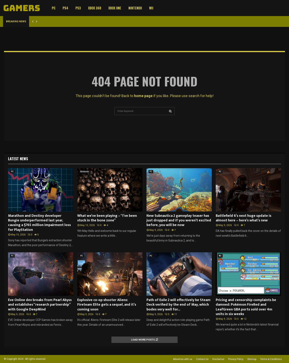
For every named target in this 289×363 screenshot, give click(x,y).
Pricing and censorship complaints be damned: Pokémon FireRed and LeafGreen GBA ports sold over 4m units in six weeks (246, 307)
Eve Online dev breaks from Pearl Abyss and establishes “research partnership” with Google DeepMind (40, 304)
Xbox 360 (94, 8)
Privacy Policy (235, 359)
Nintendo (135, 8)
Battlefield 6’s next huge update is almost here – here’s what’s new (243, 218)
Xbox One (114, 8)
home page (143, 96)
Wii (151, 8)
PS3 (78, 8)
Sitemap (251, 359)
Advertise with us (182, 359)
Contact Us (202, 359)
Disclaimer (218, 359)
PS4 (65, 8)
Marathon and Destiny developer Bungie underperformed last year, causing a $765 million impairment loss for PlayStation (39, 223)
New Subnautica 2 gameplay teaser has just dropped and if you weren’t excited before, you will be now (179, 220)
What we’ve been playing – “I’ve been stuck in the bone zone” (107, 218)
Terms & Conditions (271, 359)
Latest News (18, 158)
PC (53, 8)
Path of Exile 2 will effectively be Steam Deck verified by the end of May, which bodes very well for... (179, 304)
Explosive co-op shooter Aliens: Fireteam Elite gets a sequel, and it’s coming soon (106, 304)
